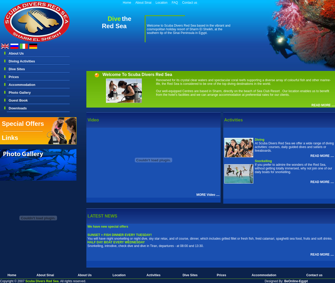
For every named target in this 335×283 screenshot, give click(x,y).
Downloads (18, 108)
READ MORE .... (323, 105)
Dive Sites (17, 69)
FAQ (175, 2)
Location (162, 2)
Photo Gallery (20, 93)
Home (127, 2)
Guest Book (18, 100)
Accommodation (22, 85)
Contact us (189, 2)
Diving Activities (22, 61)
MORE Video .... (208, 195)
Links (10, 137)
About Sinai (143, 2)
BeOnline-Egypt (296, 281)
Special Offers (23, 123)
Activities (153, 275)
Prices (14, 77)
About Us (16, 53)
